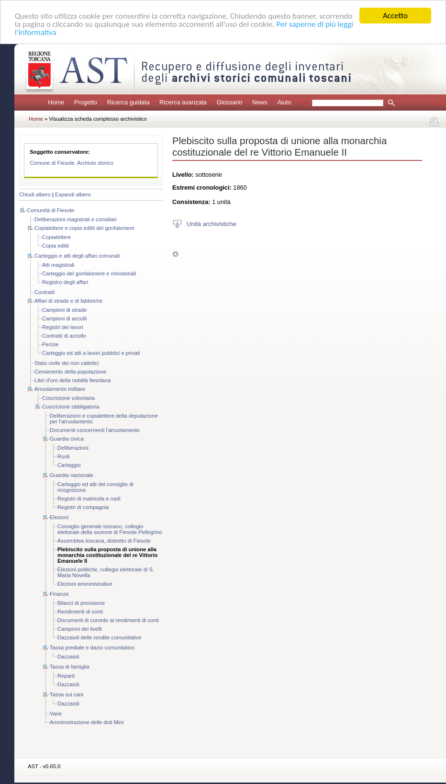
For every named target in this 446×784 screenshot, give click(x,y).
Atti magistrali (58, 265)
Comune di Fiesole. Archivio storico (71, 163)
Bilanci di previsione (81, 603)
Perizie (50, 344)
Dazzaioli (68, 656)
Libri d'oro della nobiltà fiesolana (72, 380)
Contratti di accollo (64, 336)
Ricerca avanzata (183, 102)
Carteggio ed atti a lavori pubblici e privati (91, 353)
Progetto (85, 102)
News (260, 102)
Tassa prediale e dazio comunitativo (92, 647)
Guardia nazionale (71, 475)
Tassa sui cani (66, 694)
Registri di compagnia (83, 507)
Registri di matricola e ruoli (89, 498)
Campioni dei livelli (79, 629)
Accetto (395, 16)
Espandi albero (73, 194)
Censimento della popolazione (70, 372)
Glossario (229, 102)
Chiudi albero (35, 194)
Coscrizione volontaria (68, 398)
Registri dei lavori (62, 327)
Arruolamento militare (59, 389)
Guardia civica (67, 439)
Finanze (59, 594)
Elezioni (59, 517)
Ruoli (63, 456)
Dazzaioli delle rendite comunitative (99, 637)
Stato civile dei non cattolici (66, 363)
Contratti (44, 292)
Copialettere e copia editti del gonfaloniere (84, 228)
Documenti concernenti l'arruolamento (95, 430)
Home (56, 102)
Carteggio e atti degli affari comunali (77, 256)
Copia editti (55, 246)
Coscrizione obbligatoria (70, 406)
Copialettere (56, 237)
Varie (56, 713)
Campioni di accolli (64, 318)
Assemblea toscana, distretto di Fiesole (104, 541)
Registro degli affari (65, 282)
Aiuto (284, 102)
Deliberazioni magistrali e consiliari (75, 219)
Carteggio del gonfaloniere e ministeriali (89, 273)
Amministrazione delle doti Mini (86, 722)
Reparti (66, 676)
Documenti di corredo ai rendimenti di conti (108, 620)
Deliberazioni (73, 448)
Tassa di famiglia (69, 667)
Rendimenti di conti (80, 611)
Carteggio (69, 465)
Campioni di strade (64, 310)
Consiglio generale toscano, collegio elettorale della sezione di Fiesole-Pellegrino (109, 529)
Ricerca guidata (128, 102)
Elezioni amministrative (84, 584)
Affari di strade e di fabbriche (68, 301)
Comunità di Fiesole (50, 210)
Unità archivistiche (211, 223)
